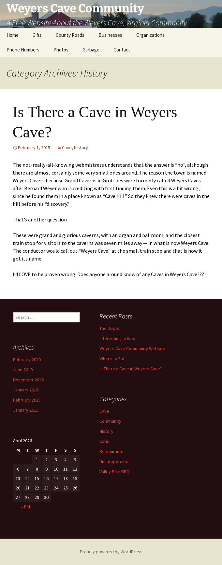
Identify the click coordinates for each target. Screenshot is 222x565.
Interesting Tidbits (117, 338)
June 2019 (23, 370)
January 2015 (25, 410)
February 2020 (27, 359)
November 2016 (28, 380)
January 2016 (25, 390)
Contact (121, 50)
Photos (60, 50)
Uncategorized (113, 461)
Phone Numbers (23, 50)
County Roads (70, 35)
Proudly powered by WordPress (111, 552)
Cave (67, 147)
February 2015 (27, 400)
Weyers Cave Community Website (132, 348)
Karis (104, 441)
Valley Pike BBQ (114, 471)
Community (110, 421)
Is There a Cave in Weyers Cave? (130, 369)
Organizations (150, 35)
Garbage (90, 50)
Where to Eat (112, 358)
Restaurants (111, 451)
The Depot (109, 328)
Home (13, 35)
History (81, 147)
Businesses (110, 35)
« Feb (26, 507)
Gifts (37, 35)
